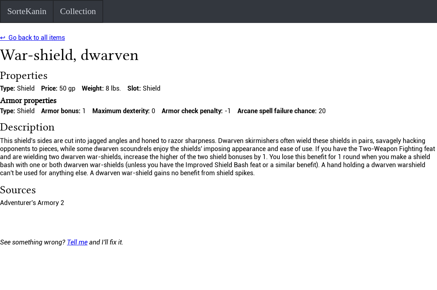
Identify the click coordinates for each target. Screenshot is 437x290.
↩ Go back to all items (32, 37)
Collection (78, 11)
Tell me (77, 242)
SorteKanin (26, 11)
